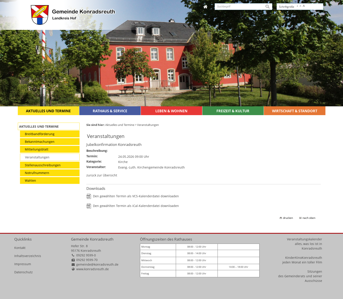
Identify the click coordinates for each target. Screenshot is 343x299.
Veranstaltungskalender (304, 239)
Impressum (22, 264)
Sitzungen (314, 271)
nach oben (309, 217)
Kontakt (19, 248)
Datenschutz (23, 272)
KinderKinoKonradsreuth (303, 258)
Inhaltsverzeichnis (27, 256)
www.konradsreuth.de (92, 269)
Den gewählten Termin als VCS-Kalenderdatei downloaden (136, 196)
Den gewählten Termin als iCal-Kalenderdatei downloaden (136, 206)
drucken (288, 217)
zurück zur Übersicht (101, 175)
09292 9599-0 (86, 255)
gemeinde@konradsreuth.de (97, 264)
